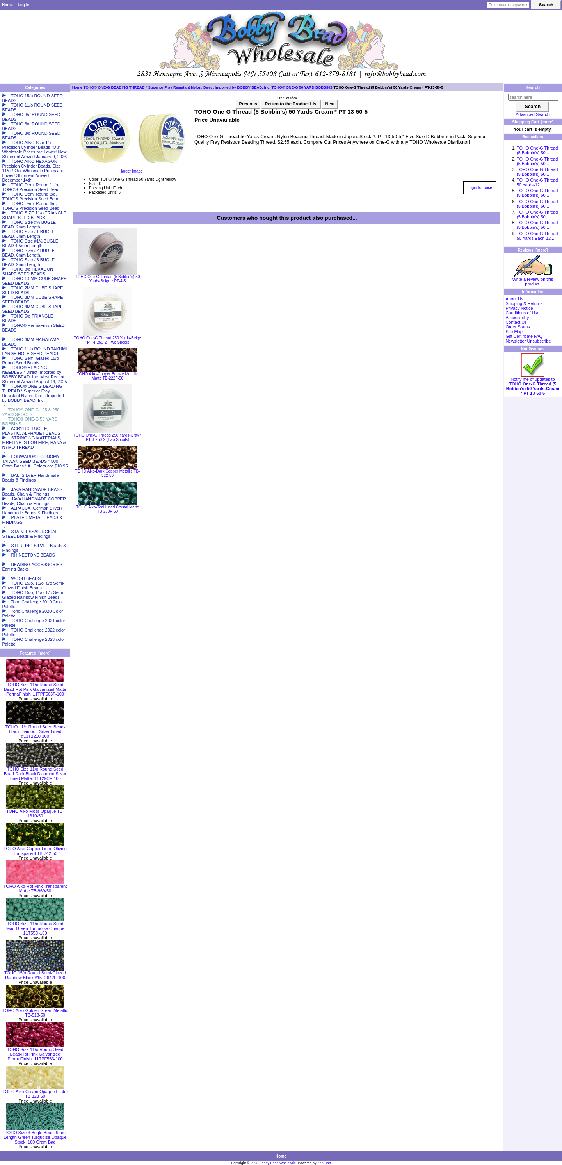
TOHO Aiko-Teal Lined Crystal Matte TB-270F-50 (107, 509)
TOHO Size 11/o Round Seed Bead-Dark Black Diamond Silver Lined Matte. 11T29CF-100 (35, 772)
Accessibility (517, 317)
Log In (24, 5)
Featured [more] (35, 653)
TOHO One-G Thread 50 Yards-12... (537, 182)
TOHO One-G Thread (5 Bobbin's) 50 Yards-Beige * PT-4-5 (107, 279)
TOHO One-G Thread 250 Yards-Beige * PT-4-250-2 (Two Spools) (107, 340)
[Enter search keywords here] (508, 5)
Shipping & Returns (523, 303)
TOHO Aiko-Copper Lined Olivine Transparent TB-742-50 (35, 849)
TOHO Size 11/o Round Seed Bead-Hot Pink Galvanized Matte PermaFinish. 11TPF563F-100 (35, 687)
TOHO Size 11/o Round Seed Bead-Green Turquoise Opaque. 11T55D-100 (35, 926)
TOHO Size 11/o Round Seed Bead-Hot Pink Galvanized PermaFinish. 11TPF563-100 (35, 1052)
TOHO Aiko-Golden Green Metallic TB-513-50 (35, 1010)
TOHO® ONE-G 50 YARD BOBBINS (302, 87)
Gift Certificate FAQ (523, 336)
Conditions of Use (522, 312)
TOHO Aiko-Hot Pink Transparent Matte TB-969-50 (35, 886)
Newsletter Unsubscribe (528, 341)
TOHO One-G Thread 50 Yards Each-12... (537, 236)
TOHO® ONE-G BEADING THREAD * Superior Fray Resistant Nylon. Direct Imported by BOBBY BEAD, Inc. (177, 87)
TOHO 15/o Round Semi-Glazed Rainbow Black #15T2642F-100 (35, 973)
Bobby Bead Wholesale (278, 1163)
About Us (514, 298)
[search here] (533, 97)
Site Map (513, 331)
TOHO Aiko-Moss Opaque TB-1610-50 (35, 811)
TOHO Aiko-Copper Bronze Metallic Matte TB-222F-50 (108, 376)
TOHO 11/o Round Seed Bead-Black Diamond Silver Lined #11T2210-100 (35, 730)
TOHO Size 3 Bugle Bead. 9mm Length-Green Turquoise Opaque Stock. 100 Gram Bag (35, 1135)
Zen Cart (324, 1163)
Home (7, 5)
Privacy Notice (519, 308)
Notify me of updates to (532, 384)
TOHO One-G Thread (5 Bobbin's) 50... (537, 150)
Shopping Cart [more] (532, 122)
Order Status (517, 327)
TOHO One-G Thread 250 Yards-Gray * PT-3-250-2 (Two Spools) (107, 437)
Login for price (480, 188)
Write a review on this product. (532, 279)
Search (533, 87)
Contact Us (515, 322)
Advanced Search (533, 114)
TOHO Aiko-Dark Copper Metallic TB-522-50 (107, 473)
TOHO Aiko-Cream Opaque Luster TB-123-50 (35, 1092)
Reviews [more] (533, 250)
